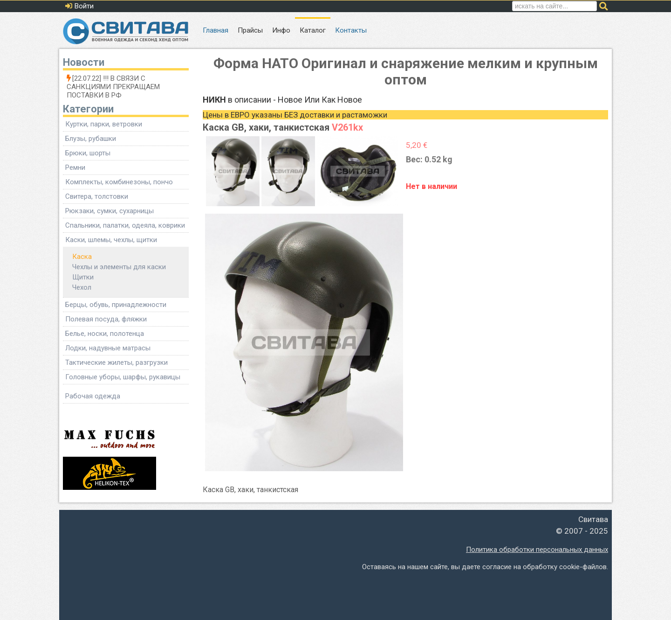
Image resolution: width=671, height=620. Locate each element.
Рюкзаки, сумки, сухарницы (109, 211)
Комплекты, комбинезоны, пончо (119, 182)
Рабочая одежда (92, 396)
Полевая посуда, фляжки (106, 319)
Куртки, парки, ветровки (103, 124)
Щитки (83, 277)
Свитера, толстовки (96, 196)
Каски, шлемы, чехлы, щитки (111, 240)
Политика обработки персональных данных (537, 549)
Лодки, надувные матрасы (108, 348)
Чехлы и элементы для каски (119, 267)
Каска (82, 256)
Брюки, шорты (87, 153)
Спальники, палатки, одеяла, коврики (125, 225)
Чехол (81, 287)
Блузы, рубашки (90, 138)
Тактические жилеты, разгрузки (116, 362)
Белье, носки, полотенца (104, 333)
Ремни (75, 167)
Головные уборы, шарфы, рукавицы (122, 377)
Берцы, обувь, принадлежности (115, 304)
